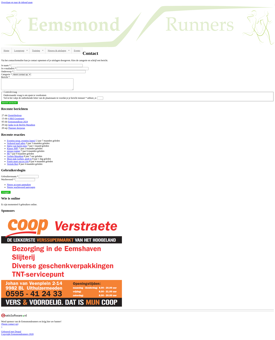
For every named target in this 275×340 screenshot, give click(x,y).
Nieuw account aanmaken (19, 187)
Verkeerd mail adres (16, 145)
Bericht (5, 77)
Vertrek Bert (12, 166)
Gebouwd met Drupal (11, 334)
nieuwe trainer (13, 153)
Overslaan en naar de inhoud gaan (16, 2)
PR (8, 156)
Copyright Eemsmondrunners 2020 (17, 336)
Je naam (5, 65)
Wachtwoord (8, 181)
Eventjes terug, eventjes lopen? (21, 143)
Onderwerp (7, 71)
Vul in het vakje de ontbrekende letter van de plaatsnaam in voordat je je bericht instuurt (45, 100)
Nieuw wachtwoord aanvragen (21, 189)
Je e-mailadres (8, 68)
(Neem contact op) (9, 326)
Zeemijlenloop (14, 117)
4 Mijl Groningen (16, 120)
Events (77, 50)
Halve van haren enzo (17, 148)
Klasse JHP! (12, 150)
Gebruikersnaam (9, 178)
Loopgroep (20, 50)
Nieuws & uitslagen (57, 50)
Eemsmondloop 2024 (18, 124)
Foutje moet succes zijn (18, 163)
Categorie (6, 74)
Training (36, 50)
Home (6, 50)
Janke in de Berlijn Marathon (21, 127)
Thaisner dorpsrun (16, 130)
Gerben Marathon (15, 158)
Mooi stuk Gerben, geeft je (19, 161)
